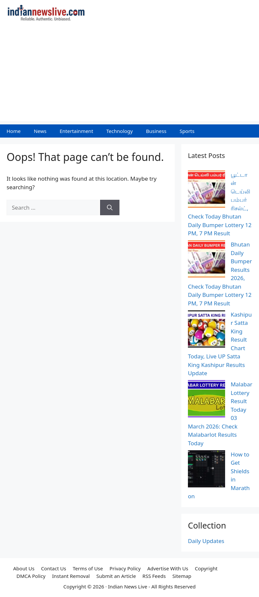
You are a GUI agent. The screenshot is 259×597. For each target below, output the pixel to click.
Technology (119, 131)
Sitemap (182, 576)
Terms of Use (88, 568)
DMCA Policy (30, 576)
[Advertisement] (129, 75)
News (40, 131)
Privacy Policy (125, 568)
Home (14, 131)
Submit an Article (116, 576)
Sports (187, 131)
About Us (24, 568)
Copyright (206, 568)
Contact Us (53, 568)
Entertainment (76, 131)
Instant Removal (71, 576)
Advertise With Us (167, 568)
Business (156, 131)
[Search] (109, 208)
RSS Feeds (154, 576)
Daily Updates (206, 541)
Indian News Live (127, 586)
